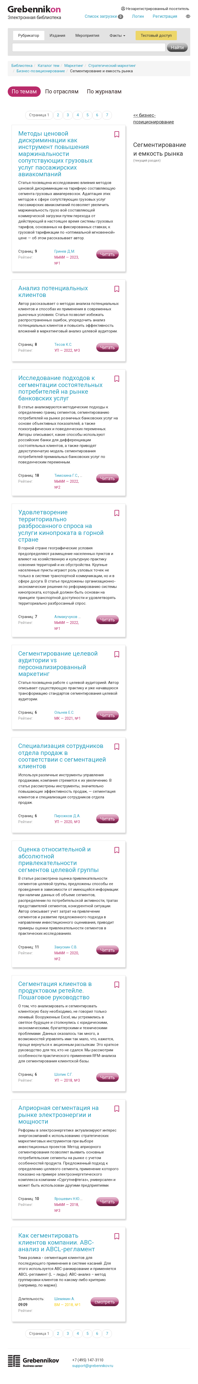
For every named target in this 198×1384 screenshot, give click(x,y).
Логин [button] (138, 16)
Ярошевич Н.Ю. (67, 1199)
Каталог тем (48, 65)
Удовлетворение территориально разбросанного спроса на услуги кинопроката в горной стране (61, 526)
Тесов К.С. (63, 344)
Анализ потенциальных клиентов (53, 291)
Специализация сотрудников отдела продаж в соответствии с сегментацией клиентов (62, 756)
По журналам (104, 91)
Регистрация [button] (165, 16)
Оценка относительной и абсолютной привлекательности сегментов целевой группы (58, 859)
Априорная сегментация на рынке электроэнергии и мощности (58, 1114)
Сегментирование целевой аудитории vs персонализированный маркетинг (58, 663)
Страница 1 (39, 115)
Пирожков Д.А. (67, 816)
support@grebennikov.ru (92, 1365)
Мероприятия (87, 35)
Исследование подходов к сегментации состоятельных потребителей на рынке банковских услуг (60, 388)
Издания (57, 35)
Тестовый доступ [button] (156, 35)
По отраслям (62, 91)
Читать (107, 254)
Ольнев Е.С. (64, 712)
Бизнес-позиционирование (41, 71)
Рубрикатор (28, 35)
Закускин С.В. (65, 947)
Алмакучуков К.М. (69, 617)
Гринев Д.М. (64, 251)
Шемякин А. (64, 1299)
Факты (117, 35)
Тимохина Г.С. (66, 475)
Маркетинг (73, 65)
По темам (24, 91)
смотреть (105, 1301)
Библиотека (22, 65)
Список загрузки (104, 16)
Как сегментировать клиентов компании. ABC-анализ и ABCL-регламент (56, 1242)
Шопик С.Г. (63, 1074)
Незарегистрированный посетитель (155, 8)
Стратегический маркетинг (112, 65)
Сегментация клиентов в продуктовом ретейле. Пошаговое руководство (55, 990)
